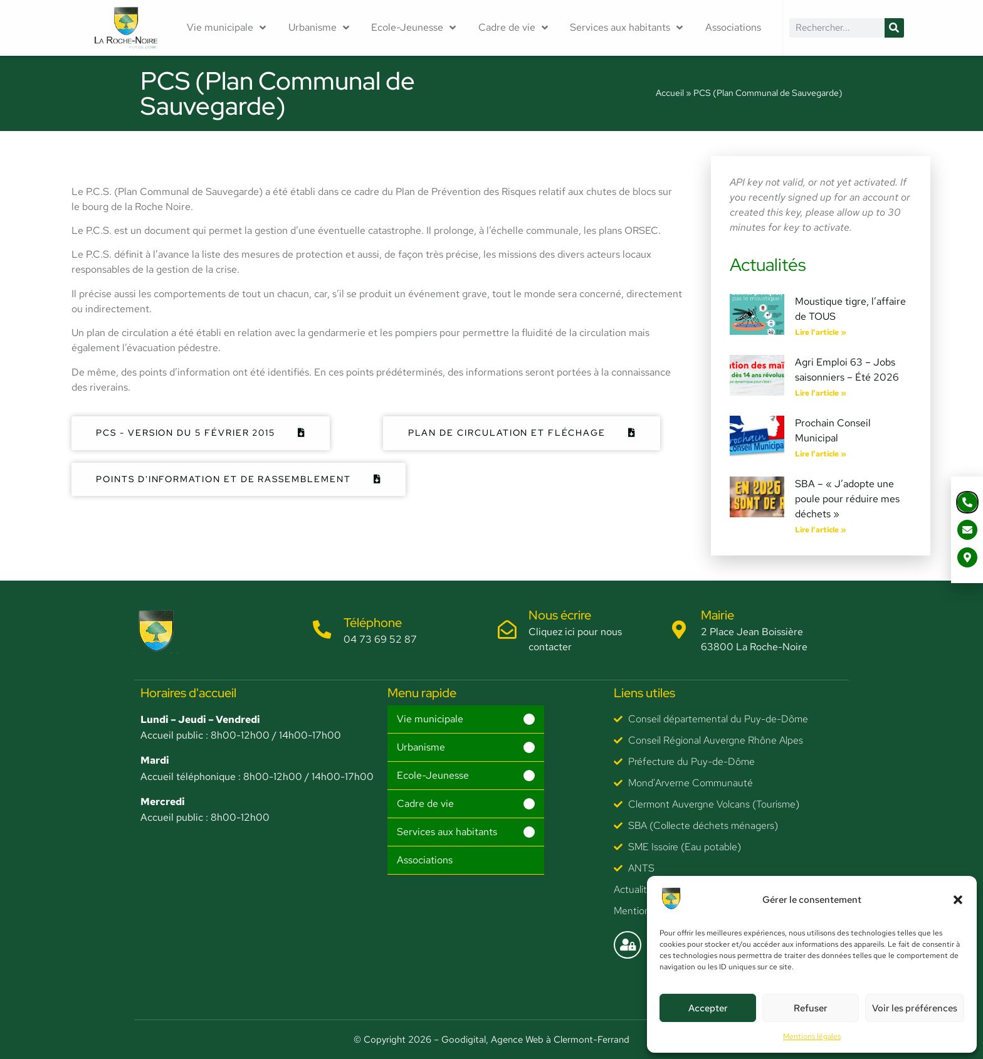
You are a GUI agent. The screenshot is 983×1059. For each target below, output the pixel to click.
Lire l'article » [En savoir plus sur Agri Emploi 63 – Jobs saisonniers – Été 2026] (820, 393)
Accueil (670, 92)
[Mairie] (679, 630)
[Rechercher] (894, 28)
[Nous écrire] (507, 630)
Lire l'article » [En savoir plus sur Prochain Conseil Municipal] (820, 454)
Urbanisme (318, 27)
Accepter (708, 1008)
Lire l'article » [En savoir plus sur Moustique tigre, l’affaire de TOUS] (820, 332)
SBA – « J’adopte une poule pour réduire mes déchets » (847, 498)
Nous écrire (560, 615)
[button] (958, 899)
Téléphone (373, 622)
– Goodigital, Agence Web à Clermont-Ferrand (530, 1039)
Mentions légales (812, 1036)
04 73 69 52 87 (381, 639)
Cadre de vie (513, 27)
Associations (733, 27)
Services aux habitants (626, 27)
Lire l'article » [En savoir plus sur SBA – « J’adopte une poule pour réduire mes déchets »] (820, 530)
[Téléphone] (322, 630)
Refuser (811, 1008)
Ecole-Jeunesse (413, 27)
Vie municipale (226, 27)
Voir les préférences (914, 1008)
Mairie (718, 615)
